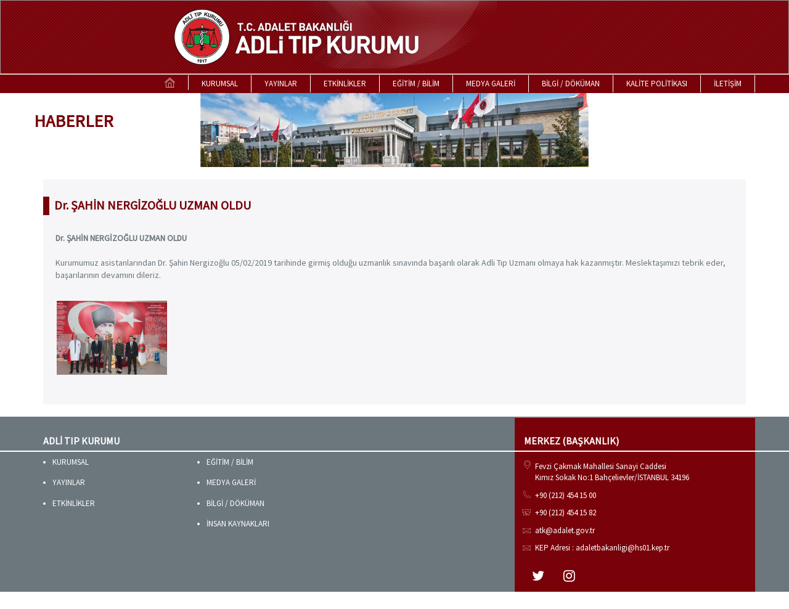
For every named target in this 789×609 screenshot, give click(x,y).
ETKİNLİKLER (345, 83)
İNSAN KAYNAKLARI (237, 523)
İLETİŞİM (728, 83)
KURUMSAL (220, 83)
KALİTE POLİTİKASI (656, 83)
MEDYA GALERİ (490, 83)
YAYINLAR (280, 83)
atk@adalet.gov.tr (565, 530)
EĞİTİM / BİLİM (416, 83)
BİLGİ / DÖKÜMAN (571, 83)
